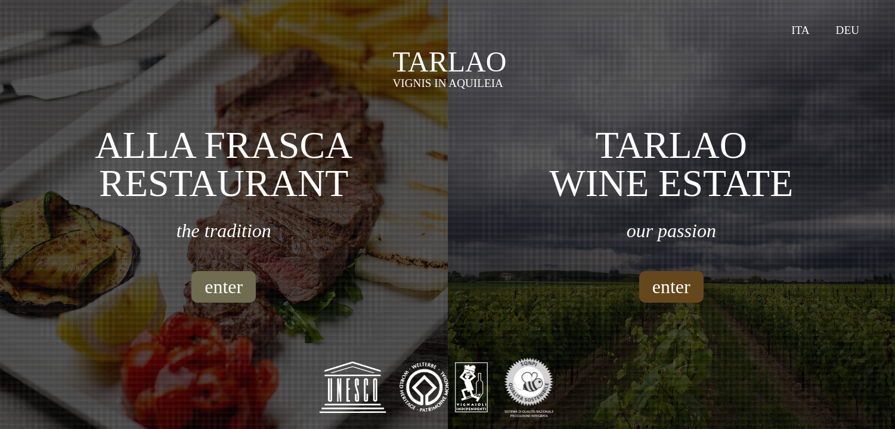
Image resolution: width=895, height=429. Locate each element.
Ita (800, 30)
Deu (847, 30)
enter (224, 286)
